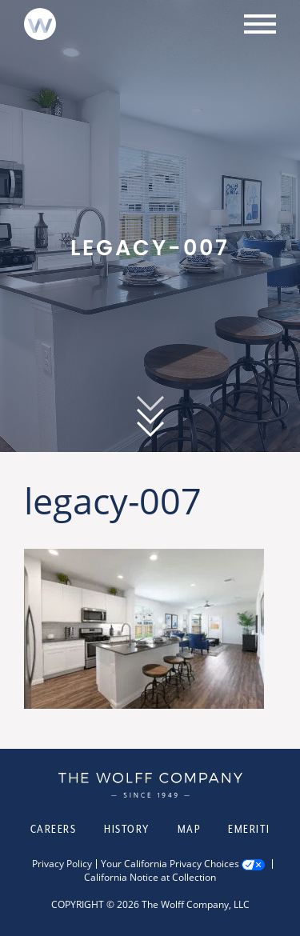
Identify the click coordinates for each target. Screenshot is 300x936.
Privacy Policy (62, 864)
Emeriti (249, 828)
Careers (53, 828)
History (127, 828)
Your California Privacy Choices (170, 864)
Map (189, 828)
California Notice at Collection (150, 877)
